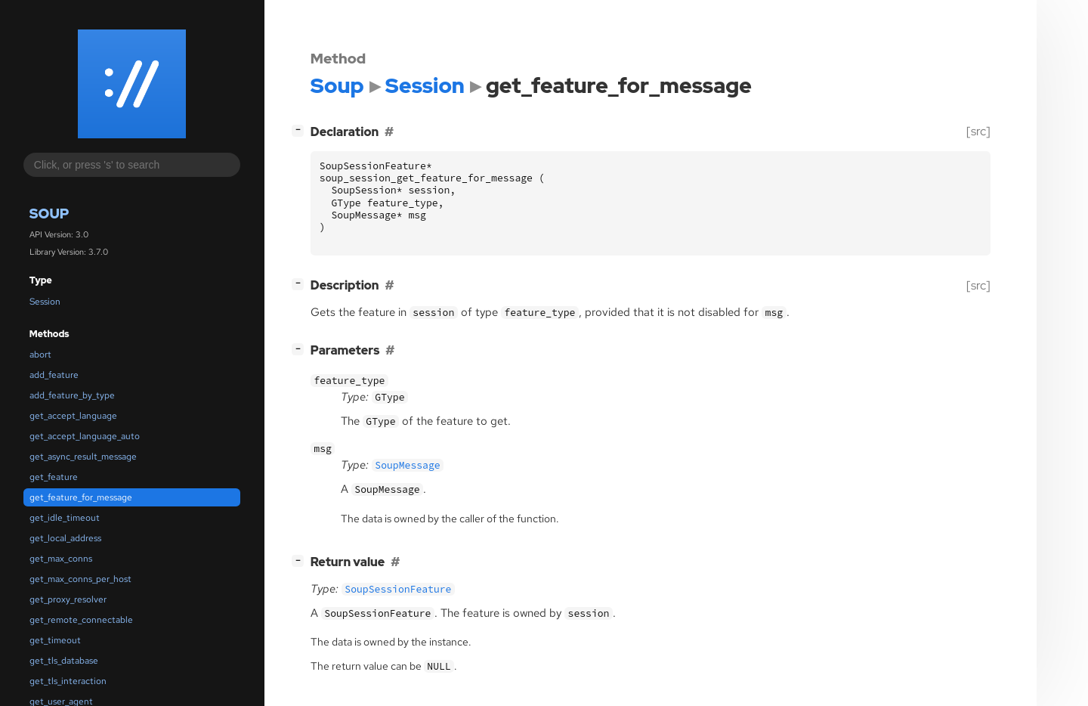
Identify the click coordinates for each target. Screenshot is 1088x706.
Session (44, 302)
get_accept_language (73, 416)
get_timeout (55, 640)
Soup (49, 213)
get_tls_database (63, 661)
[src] (978, 131)
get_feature (53, 477)
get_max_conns (60, 559)
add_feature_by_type (72, 395)
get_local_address (65, 538)
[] (301, 129)
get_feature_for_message (80, 497)
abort (40, 354)
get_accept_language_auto (84, 436)
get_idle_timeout (64, 518)
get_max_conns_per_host (80, 579)
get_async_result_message (83, 457)
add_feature (54, 375)
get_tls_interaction (68, 681)
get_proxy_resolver (68, 599)
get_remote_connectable (81, 620)
